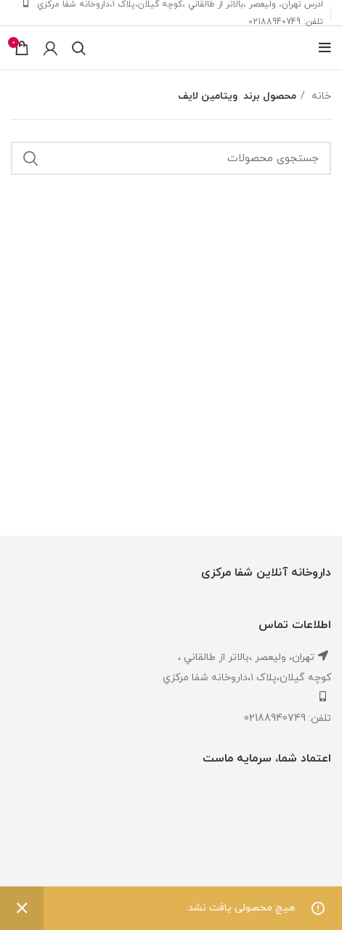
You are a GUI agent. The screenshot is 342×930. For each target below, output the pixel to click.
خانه (320, 96)
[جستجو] (79, 47)
